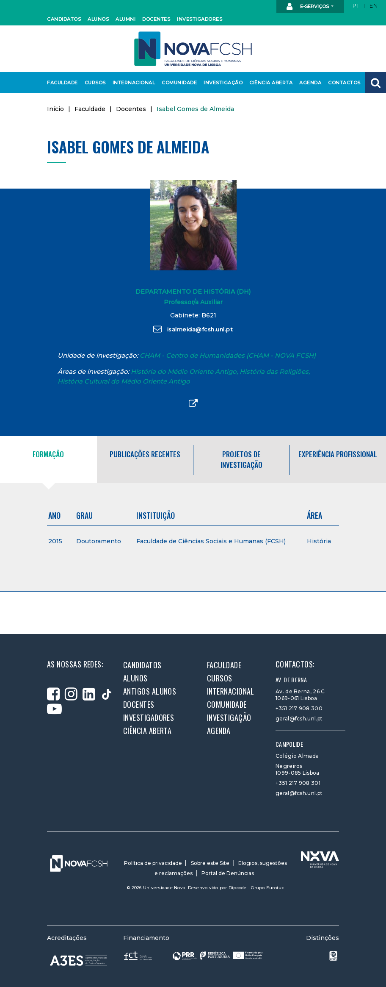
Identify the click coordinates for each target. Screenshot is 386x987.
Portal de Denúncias (227, 873)
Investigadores (197, 19)
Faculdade (61, 83)
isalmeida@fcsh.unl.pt (193, 329)
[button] (375, 82)
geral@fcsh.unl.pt (299, 718)
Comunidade (178, 83)
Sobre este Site (210, 863)
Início (55, 109)
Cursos (95, 83)
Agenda (309, 83)
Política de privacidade (153, 863)
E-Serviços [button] (308, 7)
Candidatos (62, 19)
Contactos (343, 83)
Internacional (132, 83)
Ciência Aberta (268, 83)
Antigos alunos (149, 691)
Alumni (125, 19)
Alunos (98, 19)
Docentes (155, 19)
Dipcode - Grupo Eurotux (256, 887)
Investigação (221, 83)
